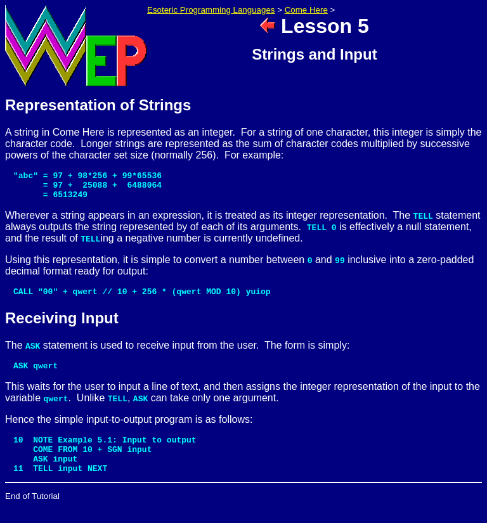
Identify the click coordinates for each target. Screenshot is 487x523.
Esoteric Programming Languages (211, 10)
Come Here (306, 10)
